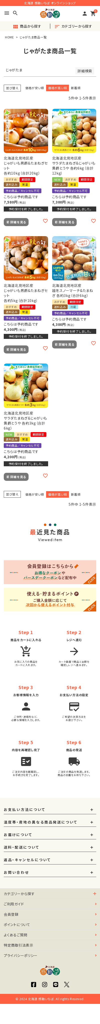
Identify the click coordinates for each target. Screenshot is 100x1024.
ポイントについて (17, 924)
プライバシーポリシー (21, 955)
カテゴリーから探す (73, 27)
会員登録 (11, 914)
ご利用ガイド (14, 903)
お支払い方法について (24, 809)
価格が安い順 (34, 88)
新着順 (75, 88)
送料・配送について (21, 847)
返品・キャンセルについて (27, 860)
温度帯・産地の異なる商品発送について (40, 822)
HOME (9, 37)
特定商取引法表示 (18, 945)
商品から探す (27, 27)
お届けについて (18, 835)
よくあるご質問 (15, 934)
